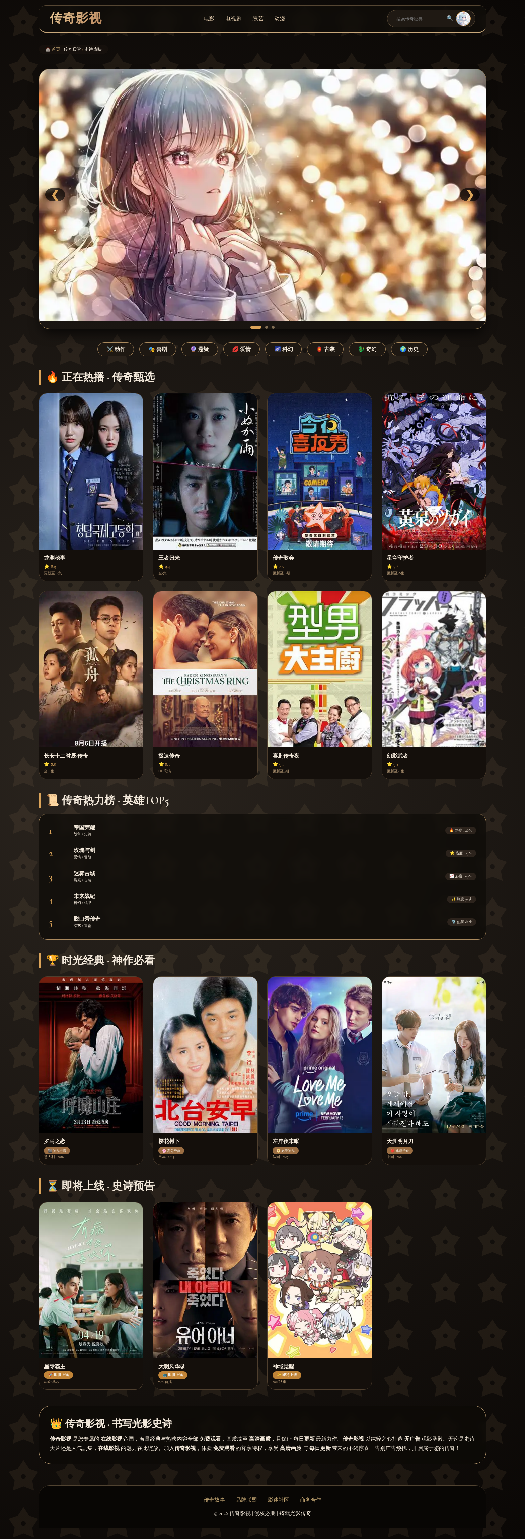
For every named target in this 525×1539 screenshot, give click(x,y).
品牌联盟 (246, 1500)
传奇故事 (214, 1500)
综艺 (258, 18)
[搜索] (419, 18)
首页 (56, 49)
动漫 (279, 18)
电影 (209, 18)
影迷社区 (278, 1500)
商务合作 (310, 1500)
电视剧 (233, 18)
